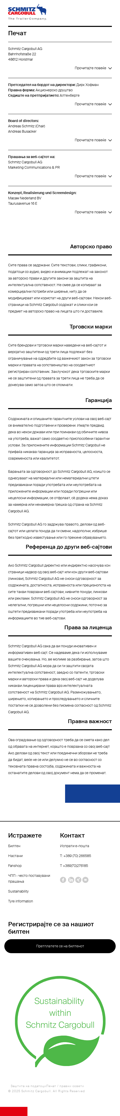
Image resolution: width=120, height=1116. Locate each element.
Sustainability (18, 891)
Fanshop (15, 865)
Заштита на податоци (28, 1086)
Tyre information (20, 901)
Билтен (14, 846)
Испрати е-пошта (74, 846)
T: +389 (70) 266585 (75, 855)
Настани (15, 855)
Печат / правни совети (65, 1086)
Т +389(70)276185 (74, 865)
